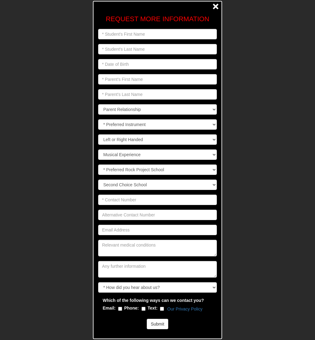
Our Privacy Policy (184, 308)
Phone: (131, 308)
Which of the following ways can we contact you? (153, 300)
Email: (109, 308)
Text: (153, 308)
